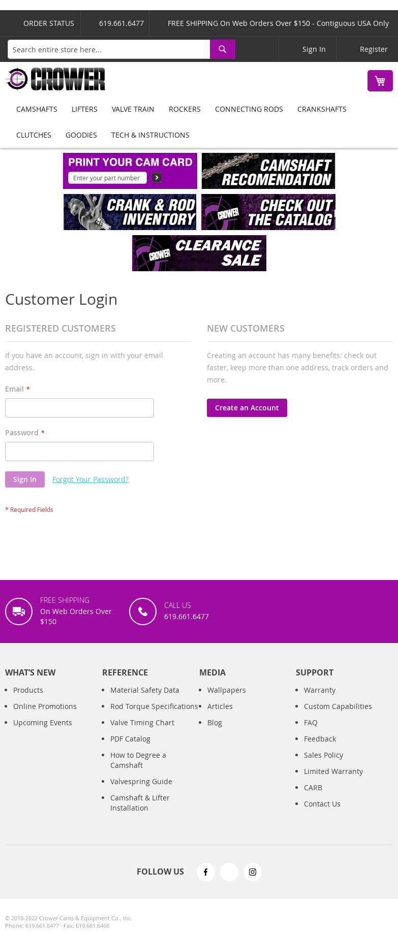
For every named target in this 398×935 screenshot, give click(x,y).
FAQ (311, 722)
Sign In (314, 49)
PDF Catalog (130, 739)
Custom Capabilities (338, 706)
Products (28, 690)
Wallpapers (226, 690)
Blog (214, 722)
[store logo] (56, 79)
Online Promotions (45, 706)
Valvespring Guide (141, 781)
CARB (313, 787)
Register (374, 49)
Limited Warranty (333, 771)
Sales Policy (323, 755)
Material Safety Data (144, 690)
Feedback (320, 739)
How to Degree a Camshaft (138, 760)
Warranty (319, 690)
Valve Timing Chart (142, 722)
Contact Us (322, 804)
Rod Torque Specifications (154, 706)
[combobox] (121, 49)
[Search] (222, 49)
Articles (220, 706)
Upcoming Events (42, 722)
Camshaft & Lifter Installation (140, 803)
